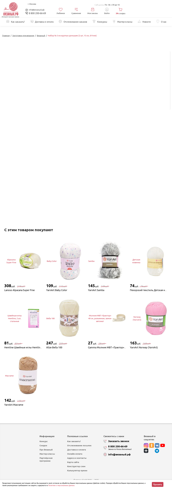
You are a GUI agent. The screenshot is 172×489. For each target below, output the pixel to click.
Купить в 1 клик (148, 103)
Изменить (140, 120)
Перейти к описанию (79, 71)
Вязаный (41, 35)
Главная (6, 35)
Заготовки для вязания (23, 35)
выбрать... (139, 85)
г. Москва (32, 4)
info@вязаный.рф (36, 10)
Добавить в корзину (148, 96)
